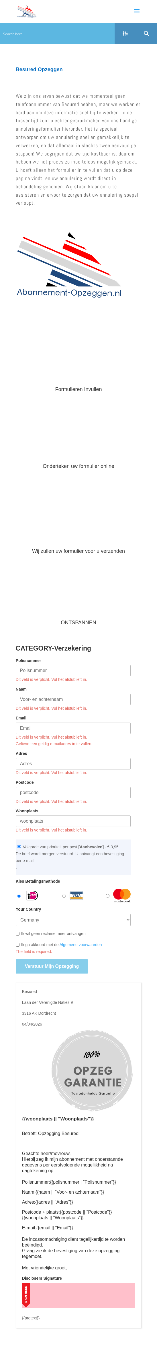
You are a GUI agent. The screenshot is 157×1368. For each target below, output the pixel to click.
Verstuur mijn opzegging (52, 966)
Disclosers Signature (42, 1278)
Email (21, 718)
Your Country (28, 909)
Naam (21, 689)
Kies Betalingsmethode (38, 881)
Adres (21, 753)
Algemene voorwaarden (81, 944)
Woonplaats (27, 811)
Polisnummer (28, 660)
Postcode (25, 782)
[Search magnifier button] (146, 33)
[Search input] (57, 33)
